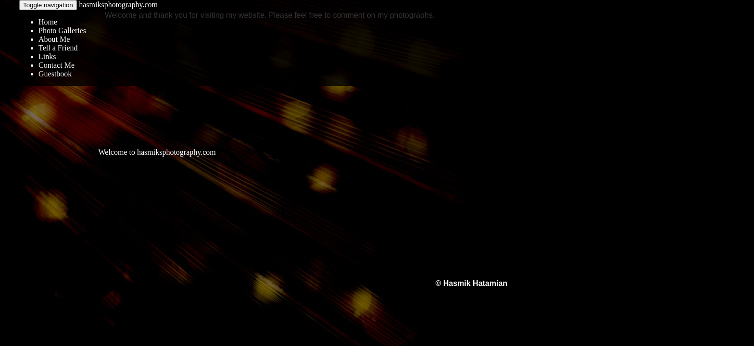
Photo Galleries (62, 30)
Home (47, 22)
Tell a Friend (58, 48)
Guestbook (55, 74)
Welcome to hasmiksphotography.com (156, 152)
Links (47, 56)
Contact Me (56, 65)
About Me (54, 39)
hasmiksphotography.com (118, 4)
